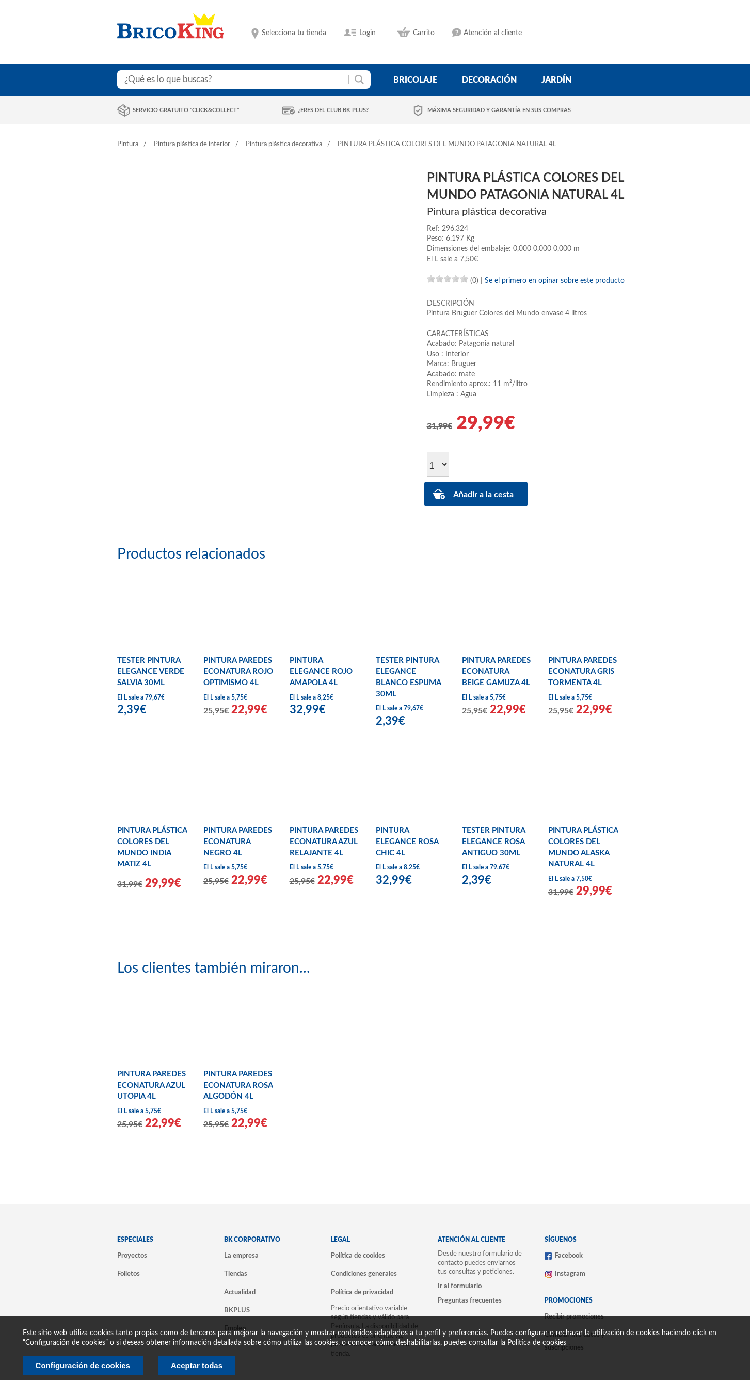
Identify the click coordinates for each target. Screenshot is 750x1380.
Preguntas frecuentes (470, 1300)
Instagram (570, 1274)
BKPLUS (237, 1310)
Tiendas (235, 1274)
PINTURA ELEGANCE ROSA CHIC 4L (407, 841)
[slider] (447, 279)
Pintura (127, 144)
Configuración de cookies (83, 1365)
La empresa (241, 1255)
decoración (489, 80)
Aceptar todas (196, 1365)
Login (367, 33)
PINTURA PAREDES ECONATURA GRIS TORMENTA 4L (582, 672)
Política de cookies (358, 1255)
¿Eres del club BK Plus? (333, 110)
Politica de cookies (536, 1342)
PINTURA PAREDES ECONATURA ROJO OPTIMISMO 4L (238, 672)
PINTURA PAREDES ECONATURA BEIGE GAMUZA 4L (496, 672)
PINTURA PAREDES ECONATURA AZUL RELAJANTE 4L (324, 841)
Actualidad (240, 1292)
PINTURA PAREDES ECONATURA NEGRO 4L (237, 841)
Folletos (128, 1274)
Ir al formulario (460, 1286)
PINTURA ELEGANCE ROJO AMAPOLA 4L (321, 672)
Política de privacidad (362, 1292)
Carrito (424, 33)
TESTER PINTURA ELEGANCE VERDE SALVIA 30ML (150, 672)
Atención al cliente (493, 33)
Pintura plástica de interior (192, 144)
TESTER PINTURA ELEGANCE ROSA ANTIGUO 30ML (493, 841)
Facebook (569, 1255)
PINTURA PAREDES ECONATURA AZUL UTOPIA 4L (151, 1085)
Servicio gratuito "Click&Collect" (186, 110)
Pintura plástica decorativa (284, 144)
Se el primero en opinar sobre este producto (555, 281)
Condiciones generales (364, 1274)
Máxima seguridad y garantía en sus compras (499, 110)
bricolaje (415, 80)
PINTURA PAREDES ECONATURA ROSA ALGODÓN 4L (238, 1085)
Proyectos (132, 1255)
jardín (556, 80)
